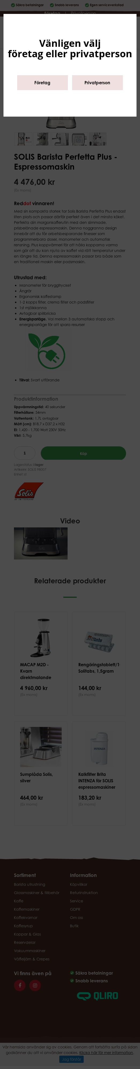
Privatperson (97, 82)
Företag (42, 82)
